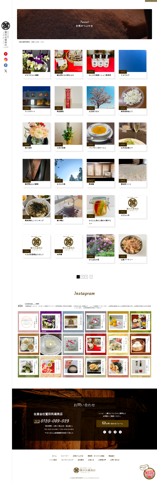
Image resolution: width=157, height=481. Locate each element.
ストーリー (65, 456)
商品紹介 (112, 456)
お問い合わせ (114, 460)
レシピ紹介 (53, 460)
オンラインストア (67, 460)
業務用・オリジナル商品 (96, 456)
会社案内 (81, 460)
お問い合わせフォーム (112, 423)
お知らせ (91, 460)
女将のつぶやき (78, 456)
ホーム (54, 456)
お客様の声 (102, 460)
